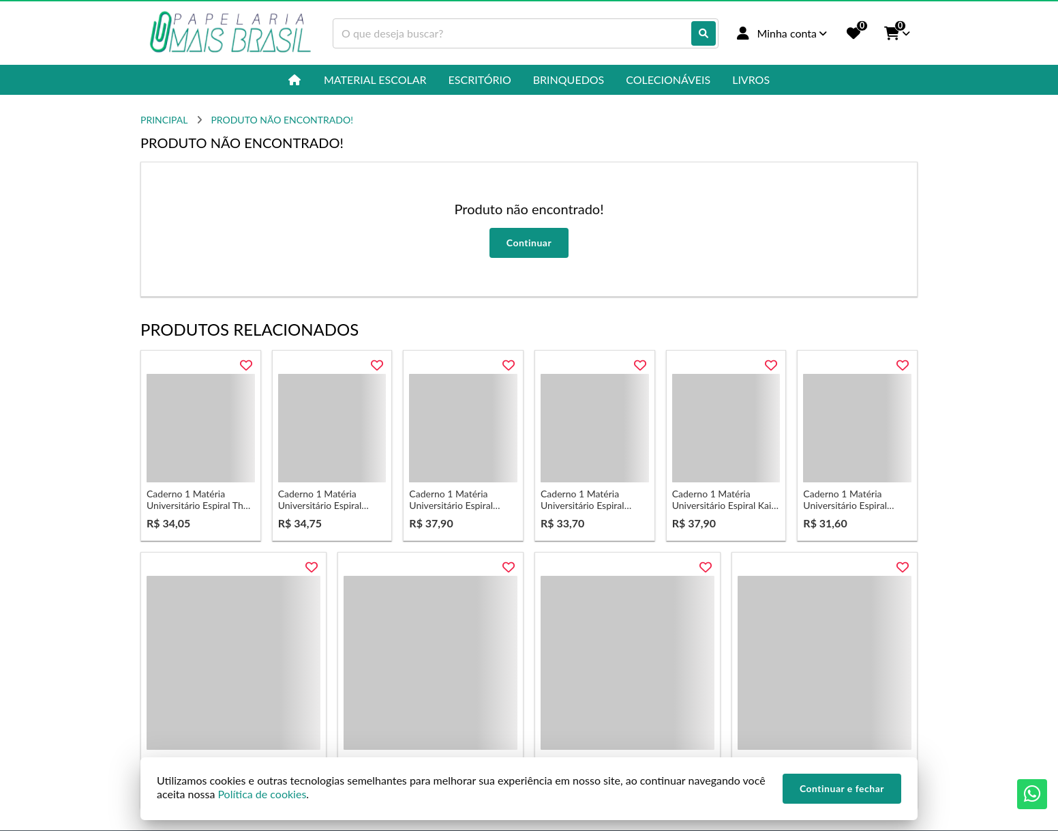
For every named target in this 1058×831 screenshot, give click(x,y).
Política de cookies (261, 793)
